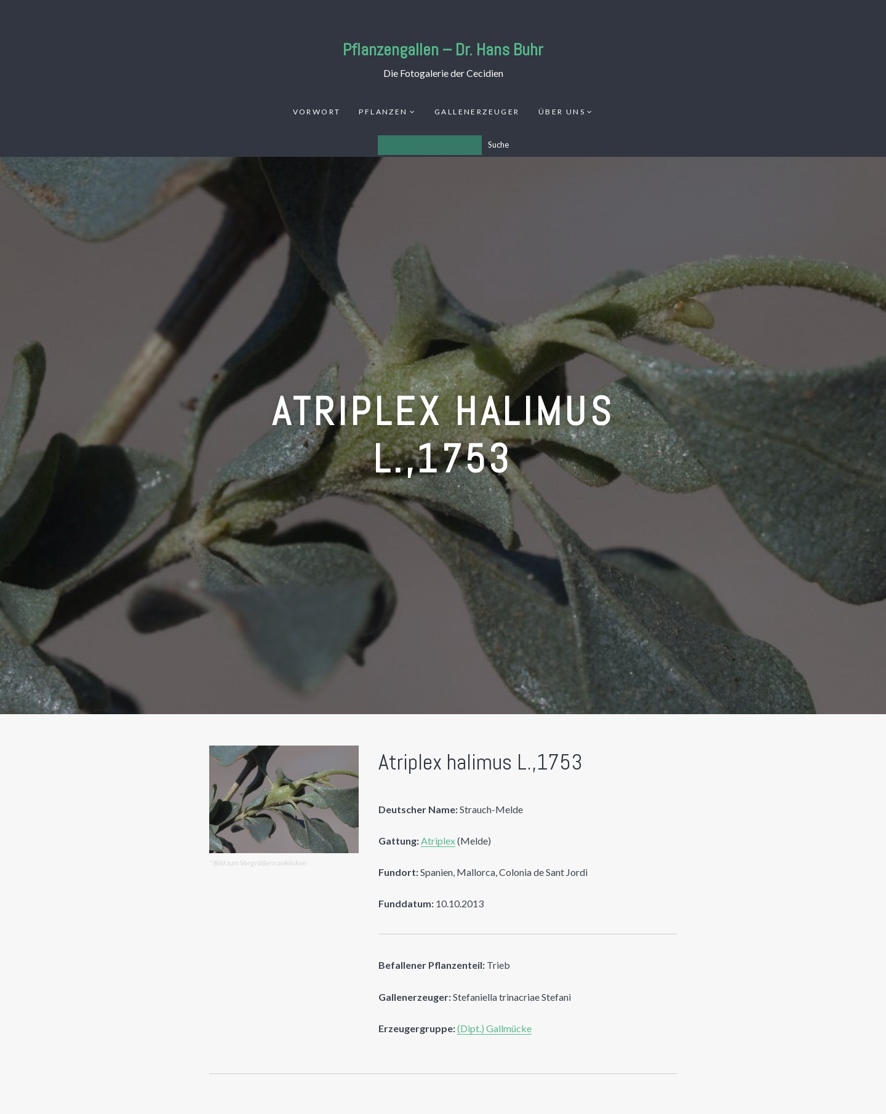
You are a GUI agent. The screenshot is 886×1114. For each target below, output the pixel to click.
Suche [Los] (498, 144)
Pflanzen (383, 111)
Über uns (561, 111)
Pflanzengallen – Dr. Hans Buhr (443, 49)
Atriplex (438, 840)
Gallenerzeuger (477, 111)
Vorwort (317, 111)
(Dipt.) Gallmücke (494, 1028)
